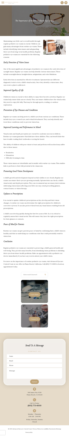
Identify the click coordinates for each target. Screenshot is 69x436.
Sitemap (58, 429)
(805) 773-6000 (34, 405)
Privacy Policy (37, 429)
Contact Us (34, 319)
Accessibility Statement (48, 429)
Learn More (34, 294)
